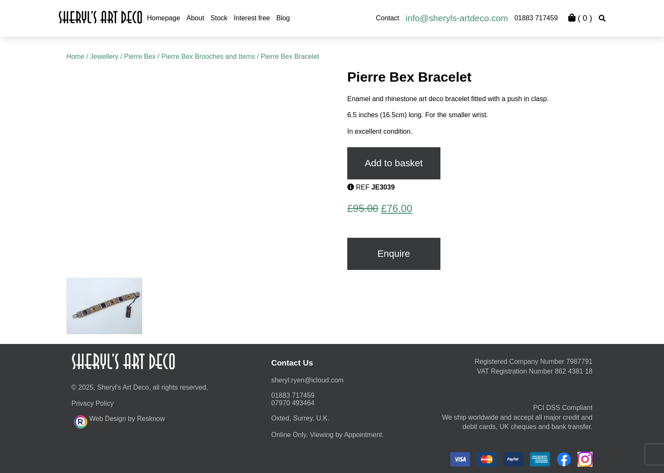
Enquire (393, 253)
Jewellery (104, 56)
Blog (283, 18)
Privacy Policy (93, 403)
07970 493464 (292, 403)
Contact (387, 18)
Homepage (163, 18)
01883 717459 (536, 18)
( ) (580, 18)
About (195, 18)
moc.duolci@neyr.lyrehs (307, 380)
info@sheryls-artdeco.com (457, 18)
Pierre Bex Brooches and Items (208, 56)
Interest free (252, 18)
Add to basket (394, 163)
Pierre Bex (140, 56)
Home (75, 56)
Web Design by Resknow (119, 420)
